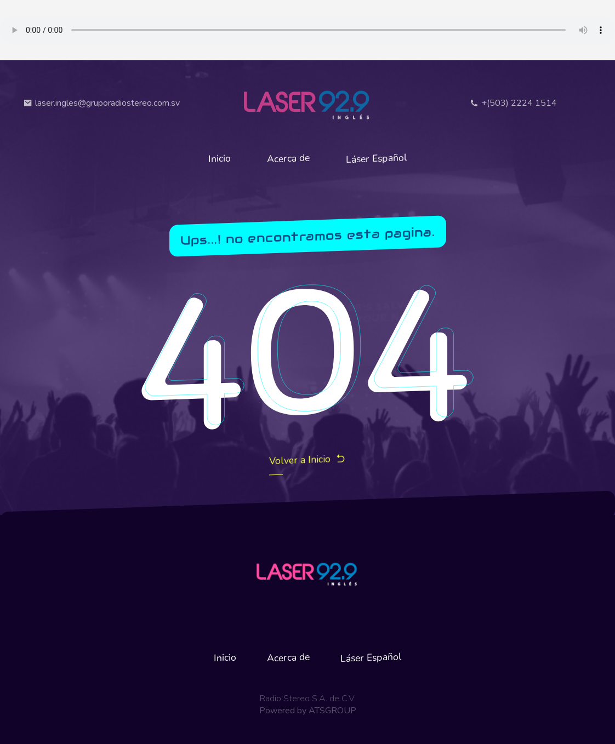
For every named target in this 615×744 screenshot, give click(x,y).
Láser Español (376, 158)
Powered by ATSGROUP (307, 711)
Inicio (219, 158)
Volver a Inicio (307, 460)
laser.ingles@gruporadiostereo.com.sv (102, 103)
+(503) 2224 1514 (513, 103)
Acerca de (288, 158)
